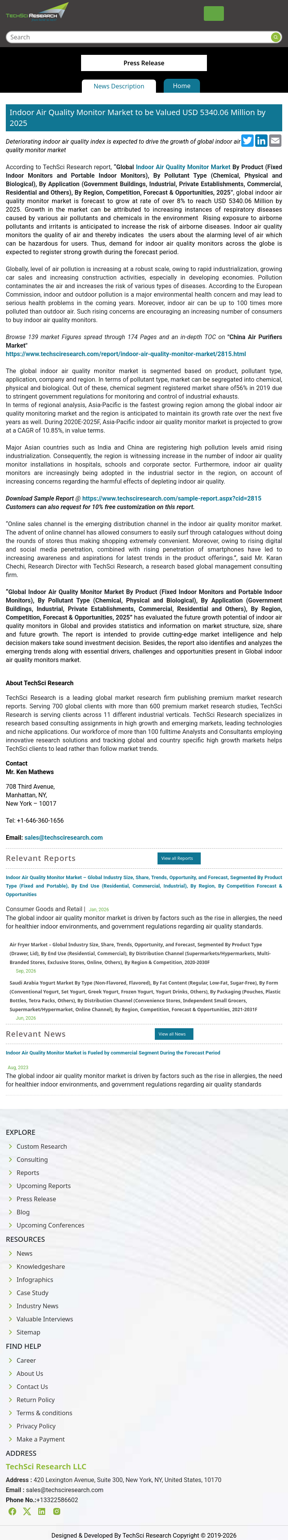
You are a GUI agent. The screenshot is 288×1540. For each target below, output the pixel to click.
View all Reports (177, 858)
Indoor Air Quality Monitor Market (183, 167)
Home (182, 85)
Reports (22, 1172)
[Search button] (276, 37)
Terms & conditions (39, 1413)
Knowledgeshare (35, 1266)
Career (21, 1360)
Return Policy (30, 1399)
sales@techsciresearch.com (64, 1490)
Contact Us (27, 1386)
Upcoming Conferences (45, 1225)
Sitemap (23, 1332)
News (19, 1253)
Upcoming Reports (38, 1185)
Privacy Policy (31, 1426)
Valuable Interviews (39, 1319)
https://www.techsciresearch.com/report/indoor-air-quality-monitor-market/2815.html (126, 354)
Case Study (27, 1292)
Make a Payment (35, 1439)
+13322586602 (57, 1500)
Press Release (31, 1199)
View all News (172, 1034)
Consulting (27, 1159)
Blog (18, 1212)
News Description (118, 86)
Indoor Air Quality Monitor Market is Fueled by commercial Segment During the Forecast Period (113, 1053)
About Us (24, 1373)
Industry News (32, 1306)
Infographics (29, 1279)
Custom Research (36, 1146)
